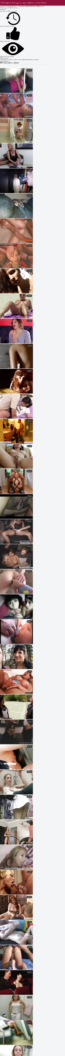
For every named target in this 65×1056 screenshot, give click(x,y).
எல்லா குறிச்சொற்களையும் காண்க (28, 59)
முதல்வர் (3, 9)
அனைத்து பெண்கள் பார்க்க (8, 59)
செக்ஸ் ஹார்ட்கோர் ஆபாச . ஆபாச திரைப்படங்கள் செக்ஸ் (23, 3)
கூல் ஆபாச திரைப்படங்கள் (8, 11)
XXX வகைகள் (4, 58)
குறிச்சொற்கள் (4, 61)
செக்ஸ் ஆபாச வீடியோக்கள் (9, 8)
